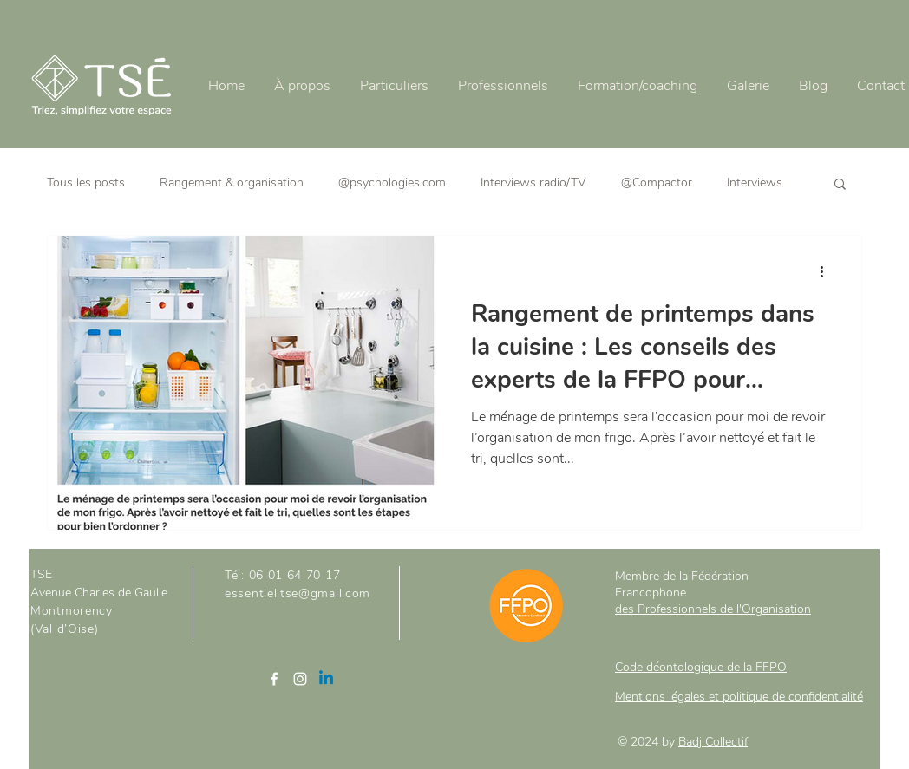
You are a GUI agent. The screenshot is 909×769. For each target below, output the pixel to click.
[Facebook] (274, 679)
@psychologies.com (392, 182)
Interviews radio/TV (533, 182)
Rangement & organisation (232, 182)
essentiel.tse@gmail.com (297, 593)
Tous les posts (86, 182)
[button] (840, 185)
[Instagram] (300, 679)
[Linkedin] (326, 679)
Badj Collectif (713, 741)
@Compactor (656, 182)
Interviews (754, 182)
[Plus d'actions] (827, 271)
